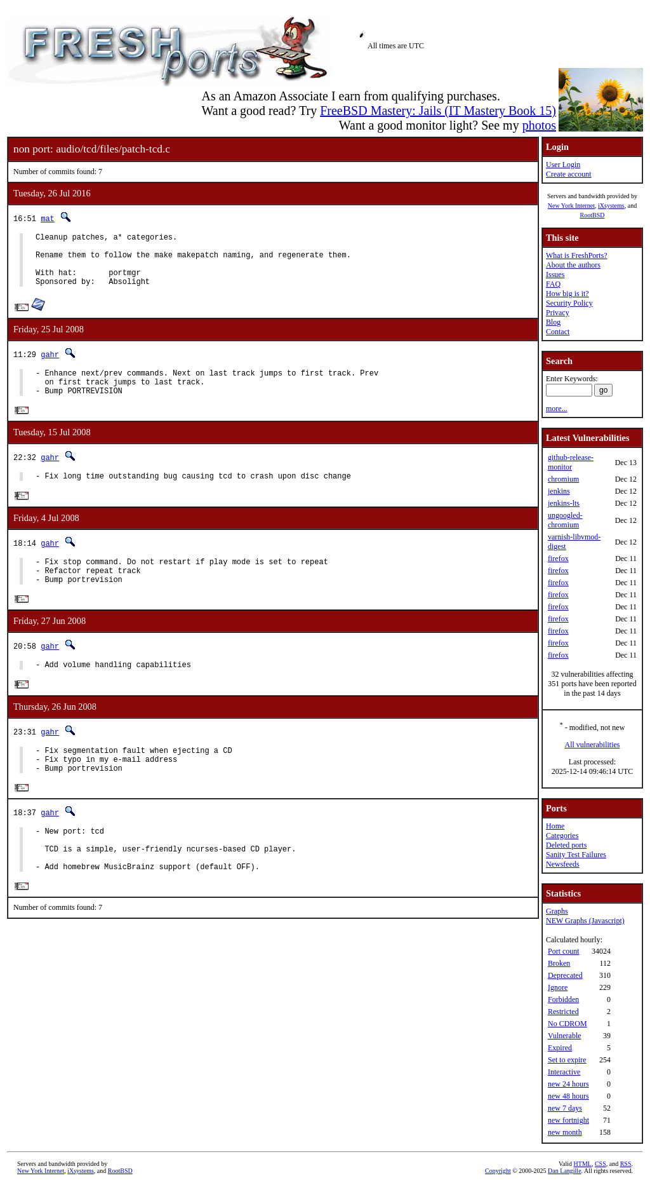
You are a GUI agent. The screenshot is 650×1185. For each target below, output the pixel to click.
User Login (563, 164)
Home (555, 826)
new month (565, 1132)
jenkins (559, 491)
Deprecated (565, 975)
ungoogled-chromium (565, 520)
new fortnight (568, 1120)
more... (556, 408)
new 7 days (565, 1108)
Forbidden (563, 999)
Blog (553, 322)
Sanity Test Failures (576, 854)
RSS (626, 1163)
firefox (558, 558)
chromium (563, 479)
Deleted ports (566, 845)
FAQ (553, 284)
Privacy (557, 312)
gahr (50, 365)
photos (539, 125)
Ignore (557, 987)
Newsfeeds (563, 864)
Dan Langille (564, 1170)
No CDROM (567, 1023)
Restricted (563, 1011)
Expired (560, 1047)
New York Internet (571, 205)
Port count (564, 951)
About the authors (573, 265)
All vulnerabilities (592, 744)
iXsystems (611, 205)
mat (48, 218)
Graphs (557, 911)
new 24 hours (568, 1084)
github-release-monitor (571, 462)
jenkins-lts (564, 503)
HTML (583, 1163)
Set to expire (567, 1059)
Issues (555, 274)
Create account (569, 174)
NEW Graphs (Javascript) (585, 920)
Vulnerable (564, 1035)
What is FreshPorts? (576, 255)
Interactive (564, 1071)
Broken (559, 963)
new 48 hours (568, 1096)
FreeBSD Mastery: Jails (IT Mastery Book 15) (438, 111)
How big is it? (567, 293)
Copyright (498, 1170)
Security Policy (569, 303)
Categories (562, 835)
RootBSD (592, 215)
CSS (600, 1163)
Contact (557, 331)
